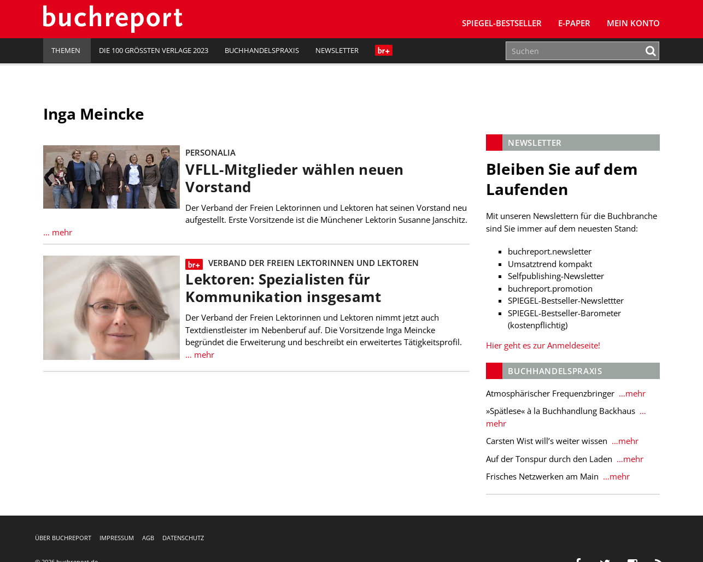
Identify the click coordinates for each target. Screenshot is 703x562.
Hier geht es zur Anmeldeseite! (543, 345)
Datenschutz (183, 538)
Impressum (116, 538)
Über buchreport (63, 538)
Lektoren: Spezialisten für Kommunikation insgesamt (283, 288)
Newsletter (337, 50)
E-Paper (574, 22)
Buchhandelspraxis (262, 50)
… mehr (57, 232)
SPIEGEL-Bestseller (502, 22)
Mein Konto (633, 22)
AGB (148, 538)
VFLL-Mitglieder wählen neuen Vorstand (294, 178)
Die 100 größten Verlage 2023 (153, 50)
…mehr (631, 393)
